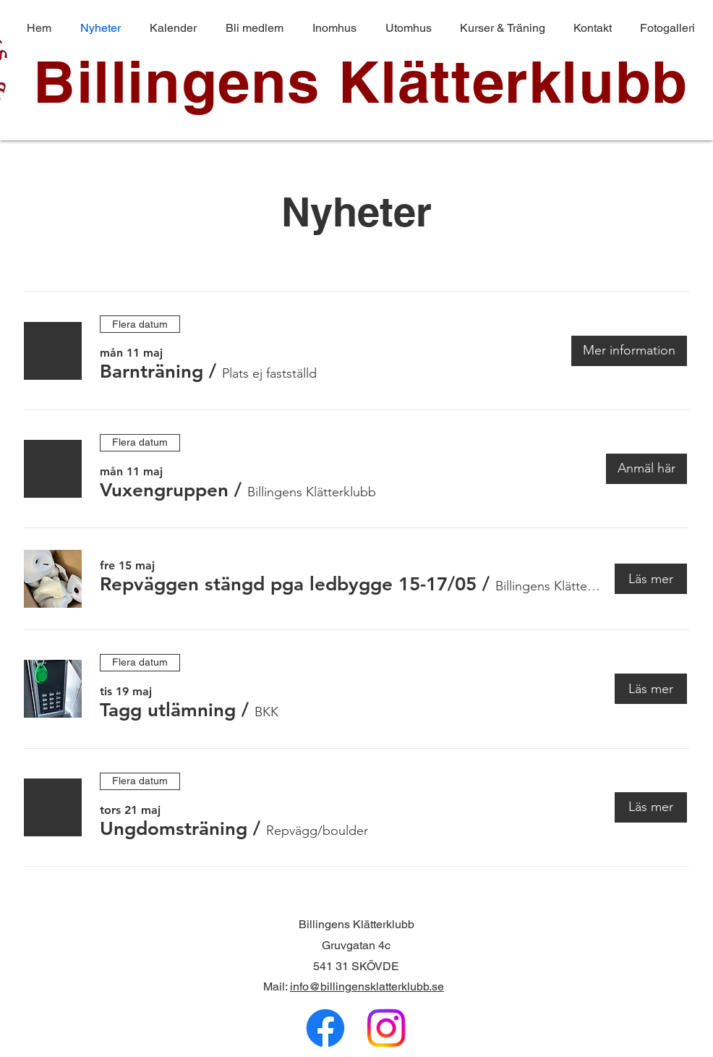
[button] (151, 372)
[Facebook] (325, 1028)
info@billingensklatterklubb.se (367, 986)
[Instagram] (386, 1028)
